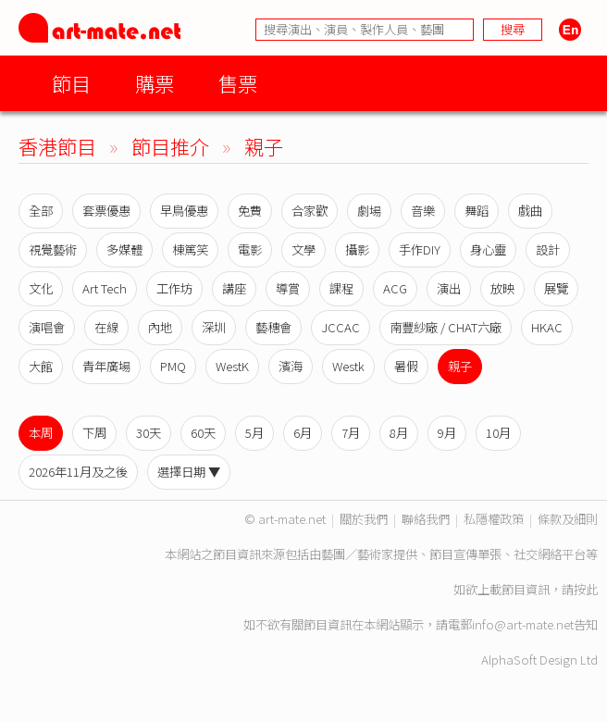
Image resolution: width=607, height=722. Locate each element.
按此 (586, 589)
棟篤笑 (190, 249)
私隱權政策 (494, 519)
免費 (250, 210)
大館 (41, 366)
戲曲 (530, 210)
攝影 (357, 249)
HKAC (547, 327)
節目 (71, 82)
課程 (341, 288)
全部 (41, 210)
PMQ (173, 366)
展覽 (556, 288)
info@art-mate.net (523, 624)
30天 (148, 433)
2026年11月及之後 (78, 471)
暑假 (406, 366)
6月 (302, 433)
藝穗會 (273, 327)
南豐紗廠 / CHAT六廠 (446, 327)
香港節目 (57, 145)
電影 (250, 249)
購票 (154, 82)
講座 (234, 288)
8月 (399, 433)
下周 (94, 433)
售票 (237, 82)
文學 (303, 249)
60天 (203, 433)
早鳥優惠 (184, 210)
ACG (395, 288)
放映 (502, 288)
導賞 (288, 288)
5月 (254, 433)
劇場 (369, 210)
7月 (350, 433)
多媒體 (124, 249)
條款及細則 (568, 519)
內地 (160, 327)
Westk (348, 366)
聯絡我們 (426, 519)
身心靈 (488, 249)
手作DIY (419, 249)
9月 (447, 433)
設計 (548, 249)
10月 (498, 433)
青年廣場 (106, 366)
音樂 (423, 210)
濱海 (291, 366)
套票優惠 (106, 210)
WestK (232, 366)
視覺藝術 (53, 249)
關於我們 (364, 519)
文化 (41, 288)
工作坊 (174, 288)
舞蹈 (477, 210)
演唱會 (47, 327)
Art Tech (104, 288)
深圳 (214, 327)
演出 (449, 288)
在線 (106, 327)
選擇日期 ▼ (188, 471)
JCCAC (340, 327)
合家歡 (309, 210)
